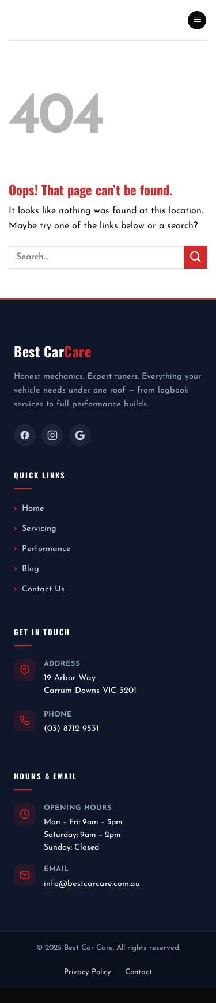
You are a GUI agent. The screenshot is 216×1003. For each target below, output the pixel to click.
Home (33, 508)
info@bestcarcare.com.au (92, 884)
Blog (30, 569)
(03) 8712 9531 (71, 729)
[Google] (80, 435)
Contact (138, 972)
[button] (197, 20)
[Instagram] (52, 435)
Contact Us (43, 589)
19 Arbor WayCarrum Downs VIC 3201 (90, 684)
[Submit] (195, 257)
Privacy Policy (87, 972)
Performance (46, 549)
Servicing (39, 529)
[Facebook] (25, 435)
